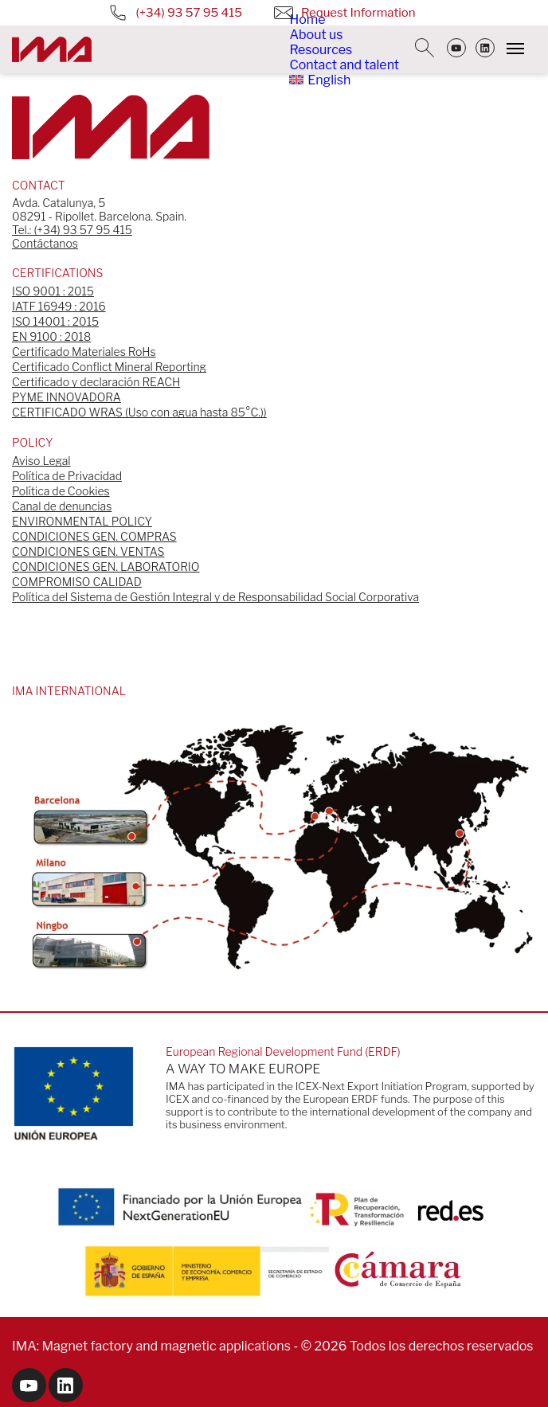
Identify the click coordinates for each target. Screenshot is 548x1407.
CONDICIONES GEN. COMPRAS (94, 536)
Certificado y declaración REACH (96, 382)
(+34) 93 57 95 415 (175, 12)
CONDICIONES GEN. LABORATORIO (105, 566)
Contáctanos (45, 243)
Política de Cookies (61, 491)
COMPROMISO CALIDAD (77, 581)
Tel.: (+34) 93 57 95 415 (72, 229)
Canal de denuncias (62, 506)
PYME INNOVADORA (66, 397)
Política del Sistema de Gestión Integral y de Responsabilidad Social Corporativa (215, 597)
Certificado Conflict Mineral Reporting (109, 366)
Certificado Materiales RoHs (84, 351)
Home (307, 19)
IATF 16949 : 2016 (59, 306)
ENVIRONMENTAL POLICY (82, 521)
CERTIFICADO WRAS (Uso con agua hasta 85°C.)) (139, 412)
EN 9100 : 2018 (51, 336)
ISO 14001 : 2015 (55, 321)
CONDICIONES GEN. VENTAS (88, 551)
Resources (320, 49)
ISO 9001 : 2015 (53, 291)
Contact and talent (344, 64)
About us (315, 34)
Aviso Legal (41, 460)
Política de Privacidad (67, 476)
